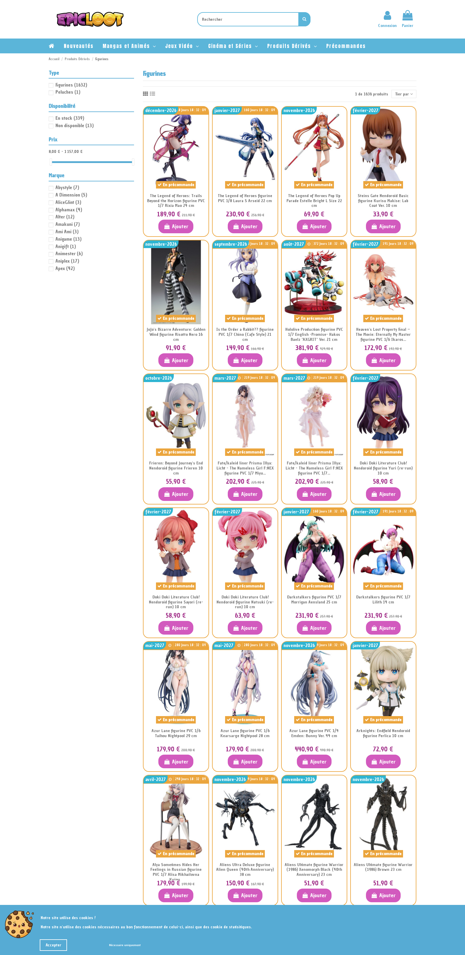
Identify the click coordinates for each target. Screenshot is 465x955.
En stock (69, 118)
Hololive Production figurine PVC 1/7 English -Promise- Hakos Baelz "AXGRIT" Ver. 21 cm (314, 334)
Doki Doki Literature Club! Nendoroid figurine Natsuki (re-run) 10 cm (245, 602)
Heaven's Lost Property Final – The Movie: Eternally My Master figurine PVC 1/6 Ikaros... (383, 334)
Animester (69, 253)
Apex (65, 268)
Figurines (71, 85)
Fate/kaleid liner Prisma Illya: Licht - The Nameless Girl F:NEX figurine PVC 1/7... (314, 468)
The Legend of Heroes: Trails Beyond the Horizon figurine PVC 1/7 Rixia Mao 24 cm (176, 201)
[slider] (51, 162)
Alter (64, 216)
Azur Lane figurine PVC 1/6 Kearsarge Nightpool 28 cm (245, 733)
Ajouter (175, 226)
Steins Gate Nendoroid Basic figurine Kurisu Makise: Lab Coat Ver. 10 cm (383, 201)
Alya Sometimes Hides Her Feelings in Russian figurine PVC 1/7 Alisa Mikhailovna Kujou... (176, 872)
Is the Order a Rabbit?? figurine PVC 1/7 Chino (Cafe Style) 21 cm (245, 334)
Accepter (53, 945)
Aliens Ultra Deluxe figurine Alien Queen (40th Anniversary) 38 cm (245, 870)
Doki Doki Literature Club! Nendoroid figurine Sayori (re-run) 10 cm (176, 602)
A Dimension (71, 194)
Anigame (68, 239)
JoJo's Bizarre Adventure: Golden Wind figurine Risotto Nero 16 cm (176, 334)
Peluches (67, 92)
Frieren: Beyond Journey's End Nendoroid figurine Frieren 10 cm (176, 468)
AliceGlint (68, 202)
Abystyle (67, 187)
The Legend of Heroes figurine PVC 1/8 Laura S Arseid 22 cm (245, 198)
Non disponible (74, 125)
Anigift (65, 246)
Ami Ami (67, 231)
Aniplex (67, 261)
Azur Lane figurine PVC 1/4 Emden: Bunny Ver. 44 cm (314, 733)
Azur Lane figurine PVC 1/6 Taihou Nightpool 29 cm (176, 733)
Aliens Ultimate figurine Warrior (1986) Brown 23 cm (383, 867)
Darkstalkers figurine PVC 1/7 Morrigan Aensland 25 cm (314, 599)
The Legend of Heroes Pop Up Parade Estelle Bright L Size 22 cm (314, 201)
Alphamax (68, 209)
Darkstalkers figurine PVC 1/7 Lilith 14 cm (383, 599)
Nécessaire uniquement (125, 945)
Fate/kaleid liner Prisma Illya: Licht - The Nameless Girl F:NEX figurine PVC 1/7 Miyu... (245, 468)
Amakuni (67, 224)
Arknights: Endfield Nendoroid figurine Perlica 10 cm (383, 733)
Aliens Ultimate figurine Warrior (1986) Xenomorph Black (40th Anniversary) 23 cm (314, 870)
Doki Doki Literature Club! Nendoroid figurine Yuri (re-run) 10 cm (383, 468)
